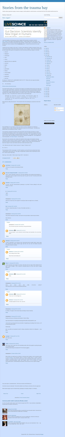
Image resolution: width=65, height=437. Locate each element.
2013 (46, 93)
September (48, 61)
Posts (56, 108)
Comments (57, 110)
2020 (46, 50)
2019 (46, 51)
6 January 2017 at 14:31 (16, 283)
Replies (8, 222)
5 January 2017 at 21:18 (11, 191)
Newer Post (5, 393)
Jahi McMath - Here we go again (14, 421)
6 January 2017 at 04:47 (15, 240)
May (47, 68)
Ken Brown (8, 165)
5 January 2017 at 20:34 (14, 182)
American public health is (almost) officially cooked (14, 400)
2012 (46, 94)
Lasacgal (7, 336)
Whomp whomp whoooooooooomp (9, 86)
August (47, 63)
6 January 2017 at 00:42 (12, 206)
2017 (46, 55)
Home (22, 393)
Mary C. (7, 263)
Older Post (38, 393)
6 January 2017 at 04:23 (19, 224)
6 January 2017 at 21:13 (20, 294)
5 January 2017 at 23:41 (16, 198)
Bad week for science (50, 82)
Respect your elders (50, 76)
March (47, 72)
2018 (46, 53)
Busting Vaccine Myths (12, 409)
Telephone (48, 83)
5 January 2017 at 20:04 (22, 172)
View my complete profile (49, 42)
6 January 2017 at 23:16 (18, 299)
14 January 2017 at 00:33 (14, 343)
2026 (46, 48)
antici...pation (5, 41)
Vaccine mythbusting (12, 415)
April (47, 70)
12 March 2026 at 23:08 (15, 353)
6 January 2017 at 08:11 (14, 263)
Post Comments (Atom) (24, 397)
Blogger (41, 434)
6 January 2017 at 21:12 (20, 230)
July (47, 65)
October (48, 60)
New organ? (48, 85)
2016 (46, 88)
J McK (7, 343)
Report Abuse (47, 100)
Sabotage (48, 80)
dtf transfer (10, 357)
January (48, 75)
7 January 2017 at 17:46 (14, 336)
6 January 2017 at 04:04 (16, 213)
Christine (7, 182)
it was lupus (14, 136)
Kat (6, 206)
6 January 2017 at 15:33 (16, 308)
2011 (46, 96)
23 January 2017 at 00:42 (18, 251)
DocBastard (11, 230)
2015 (46, 89)
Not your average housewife (12, 172)
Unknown (8, 240)
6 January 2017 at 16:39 (16, 316)
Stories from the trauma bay (25, 7)
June (47, 66)
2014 (46, 91)
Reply (7, 168)
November (48, 58)
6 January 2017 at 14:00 (20, 274)
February (48, 73)
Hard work (48, 78)
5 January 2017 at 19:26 (15, 165)
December (48, 56)
